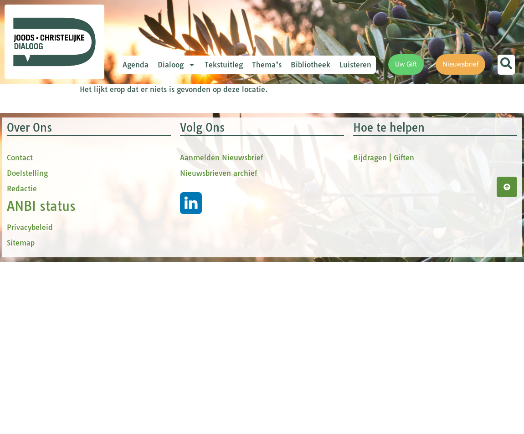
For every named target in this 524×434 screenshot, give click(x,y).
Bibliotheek (310, 64)
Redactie (22, 375)
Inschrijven (203, 256)
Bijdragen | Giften (383, 344)
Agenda (136, 64)
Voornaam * (161, 158)
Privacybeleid (30, 414)
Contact (20, 344)
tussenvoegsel (166, 188)
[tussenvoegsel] (202, 203)
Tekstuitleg (224, 64)
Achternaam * (164, 219)
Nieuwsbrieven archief (218, 360)
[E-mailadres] (202, 142)
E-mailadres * (164, 128)
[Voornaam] (202, 172)
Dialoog (176, 64)
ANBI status (41, 393)
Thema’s (267, 64)
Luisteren (355, 64)
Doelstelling (27, 360)
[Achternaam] (202, 233)
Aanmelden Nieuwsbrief (221, 344)
